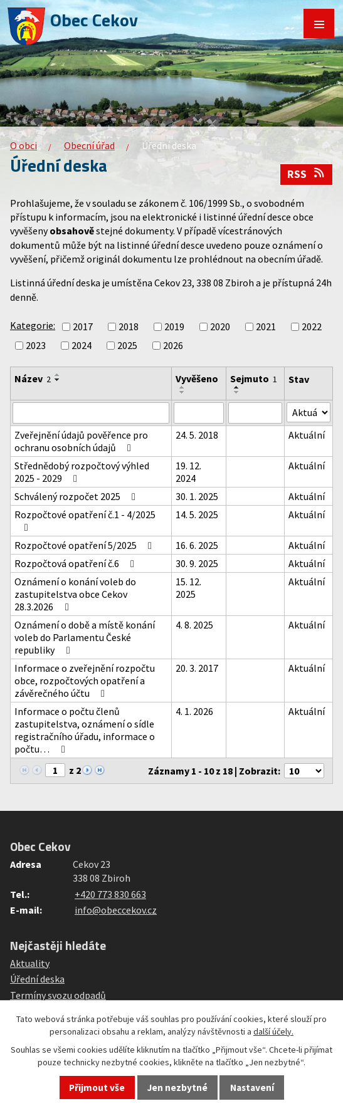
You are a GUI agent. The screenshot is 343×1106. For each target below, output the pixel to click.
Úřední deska (37, 979)
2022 (312, 326)
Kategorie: (32, 325)
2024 (81, 345)
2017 (83, 326)
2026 (173, 345)
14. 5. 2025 (197, 514)
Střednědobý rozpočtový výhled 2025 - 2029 (81, 471)
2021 (266, 326)
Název (32, 378)
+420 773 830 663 (110, 894)
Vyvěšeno (197, 378)
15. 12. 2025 (188, 587)
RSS (306, 174)
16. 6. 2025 (197, 545)
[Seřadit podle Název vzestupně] (58, 374)
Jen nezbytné (177, 1087)
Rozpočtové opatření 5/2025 (85, 545)
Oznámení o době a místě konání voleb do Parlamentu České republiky (84, 637)
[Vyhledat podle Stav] (308, 412)
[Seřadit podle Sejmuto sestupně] (237, 392)
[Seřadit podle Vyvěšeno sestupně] (182, 392)
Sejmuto (253, 378)
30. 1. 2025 (197, 496)
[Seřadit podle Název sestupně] (58, 379)
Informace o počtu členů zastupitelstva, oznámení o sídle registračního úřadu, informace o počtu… (84, 730)
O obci (23, 145)
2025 (127, 345)
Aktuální (306, 435)
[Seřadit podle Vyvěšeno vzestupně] (182, 387)
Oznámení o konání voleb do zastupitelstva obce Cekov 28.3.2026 (75, 594)
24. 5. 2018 (197, 435)
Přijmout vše (97, 1087)
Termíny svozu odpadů (58, 995)
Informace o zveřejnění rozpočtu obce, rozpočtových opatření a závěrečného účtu (84, 680)
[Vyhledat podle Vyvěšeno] (199, 413)
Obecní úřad (89, 145)
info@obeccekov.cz (116, 910)
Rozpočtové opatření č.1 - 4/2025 (85, 520)
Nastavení (252, 1087)
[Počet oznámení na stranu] (304, 770)
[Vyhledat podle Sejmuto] (255, 413)
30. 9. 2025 (197, 563)
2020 (220, 326)
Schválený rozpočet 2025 (77, 496)
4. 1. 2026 (194, 711)
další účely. (273, 1031)
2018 (129, 326)
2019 (174, 326)
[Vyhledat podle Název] (91, 413)
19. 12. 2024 (188, 471)
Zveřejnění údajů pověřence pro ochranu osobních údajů (81, 441)
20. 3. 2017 (197, 668)
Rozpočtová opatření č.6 (76, 563)
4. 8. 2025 (194, 624)
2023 (36, 345)
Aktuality (30, 963)
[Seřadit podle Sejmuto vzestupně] (237, 387)
